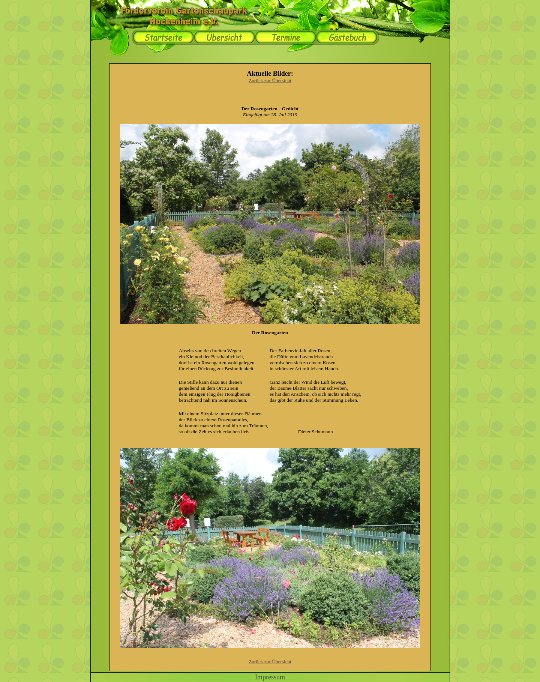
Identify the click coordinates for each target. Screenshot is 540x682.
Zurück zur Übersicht (270, 80)
